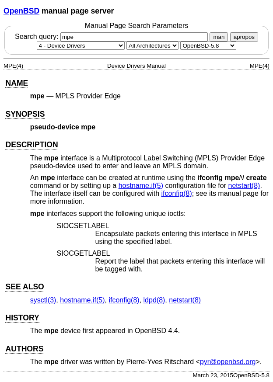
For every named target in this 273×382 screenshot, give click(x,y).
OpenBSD (21, 11)
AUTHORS (24, 348)
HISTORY (22, 317)
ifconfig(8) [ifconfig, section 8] (176, 193)
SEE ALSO (24, 286)
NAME (16, 83)
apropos (244, 37)
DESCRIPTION (31, 144)
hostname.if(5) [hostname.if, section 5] (141, 185)
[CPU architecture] (152, 46)
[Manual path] (208, 46)
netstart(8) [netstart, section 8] (244, 185)
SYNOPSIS (25, 114)
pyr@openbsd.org (228, 361)
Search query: (112, 36)
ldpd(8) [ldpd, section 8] (154, 300)
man (218, 37)
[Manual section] (81, 46)
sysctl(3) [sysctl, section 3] (43, 300)
